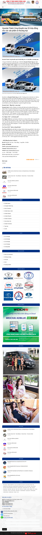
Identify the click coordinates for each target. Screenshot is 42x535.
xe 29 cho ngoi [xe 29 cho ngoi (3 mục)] (5, 490)
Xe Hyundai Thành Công (8, 205)
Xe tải (5, 262)
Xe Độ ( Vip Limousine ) (8, 254)
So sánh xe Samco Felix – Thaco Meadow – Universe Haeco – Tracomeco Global (20, 175)
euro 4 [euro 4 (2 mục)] (16, 484)
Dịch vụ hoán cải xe (6, 515)
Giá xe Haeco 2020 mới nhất (12, 185)
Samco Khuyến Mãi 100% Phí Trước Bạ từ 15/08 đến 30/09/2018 (17, 466)
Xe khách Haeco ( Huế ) (8, 211)
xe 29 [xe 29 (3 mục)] (33, 489)
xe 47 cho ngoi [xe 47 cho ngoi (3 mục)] (13, 490)
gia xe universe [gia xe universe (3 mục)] (28, 484)
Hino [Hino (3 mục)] (33, 484)
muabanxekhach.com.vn (9, 503)
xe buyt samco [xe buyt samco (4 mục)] (18, 490)
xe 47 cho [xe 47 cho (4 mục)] (9, 490)
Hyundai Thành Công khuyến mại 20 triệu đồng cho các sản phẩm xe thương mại (20, 470)
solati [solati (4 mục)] (16, 489)
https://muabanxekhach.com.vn (12, 150)
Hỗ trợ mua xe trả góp (6, 508)
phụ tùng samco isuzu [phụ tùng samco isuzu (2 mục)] (26, 487)
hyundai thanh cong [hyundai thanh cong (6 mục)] (16, 486)
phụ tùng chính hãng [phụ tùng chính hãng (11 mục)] (10, 487)
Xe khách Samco (7, 203)
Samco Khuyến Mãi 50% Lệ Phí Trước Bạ (13, 475)
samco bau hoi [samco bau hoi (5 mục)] (5, 489)
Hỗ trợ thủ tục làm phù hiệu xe (8, 513)
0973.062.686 (32, 533)
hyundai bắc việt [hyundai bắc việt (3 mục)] (5, 486)
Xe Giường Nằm (7, 246)
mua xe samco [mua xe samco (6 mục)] (28, 486)
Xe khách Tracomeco (8, 223)
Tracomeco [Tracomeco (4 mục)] (25, 489)
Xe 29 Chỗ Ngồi (7, 239)
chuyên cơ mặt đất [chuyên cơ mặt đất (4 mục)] (10, 484)
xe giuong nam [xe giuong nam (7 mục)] (28, 490)
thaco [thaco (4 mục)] (19, 489)
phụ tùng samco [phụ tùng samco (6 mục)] (20, 487)
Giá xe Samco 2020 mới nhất (12, 195)
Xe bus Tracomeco (7, 208)
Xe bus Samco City (7, 221)
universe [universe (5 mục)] (28, 489)
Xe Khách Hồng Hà (7, 216)
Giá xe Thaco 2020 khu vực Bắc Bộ (13, 180)
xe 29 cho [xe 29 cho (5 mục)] (36, 489)
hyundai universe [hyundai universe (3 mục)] (21, 486)
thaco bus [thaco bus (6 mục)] (21, 489)
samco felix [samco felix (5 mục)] (9, 489)
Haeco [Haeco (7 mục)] (31, 484)
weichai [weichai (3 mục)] (31, 489)
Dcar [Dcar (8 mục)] (14, 484)
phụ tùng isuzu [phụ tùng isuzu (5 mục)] (15, 487)
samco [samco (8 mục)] (31, 487)
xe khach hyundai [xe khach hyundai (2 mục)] (32, 490)
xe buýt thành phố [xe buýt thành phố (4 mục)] (22, 490)
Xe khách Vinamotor (8, 218)
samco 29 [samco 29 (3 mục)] (33, 487)
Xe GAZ (5, 228)
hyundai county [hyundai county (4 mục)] (10, 486)
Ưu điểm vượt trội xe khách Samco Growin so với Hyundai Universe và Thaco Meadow (21, 170)
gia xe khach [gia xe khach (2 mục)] (19, 484)
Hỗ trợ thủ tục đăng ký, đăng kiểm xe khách (10, 511)
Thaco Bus (6, 226)
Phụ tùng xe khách (7, 264)
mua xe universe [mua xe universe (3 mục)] (33, 486)
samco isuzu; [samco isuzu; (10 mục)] (13, 489)
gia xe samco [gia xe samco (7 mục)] (23, 484)
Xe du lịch (6, 259)
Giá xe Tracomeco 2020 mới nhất (13, 190)
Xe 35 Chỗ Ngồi (7, 241)
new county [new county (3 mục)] (4, 487)
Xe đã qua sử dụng (7, 257)
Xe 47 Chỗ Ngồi (7, 244)
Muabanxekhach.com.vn (12, 148)
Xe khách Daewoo (7, 213)
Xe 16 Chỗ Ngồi (7, 236)
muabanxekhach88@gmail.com (11, 146)
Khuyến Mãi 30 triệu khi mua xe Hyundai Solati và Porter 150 (16, 461)
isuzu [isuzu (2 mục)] (25, 486)
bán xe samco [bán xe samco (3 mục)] (5, 484)
